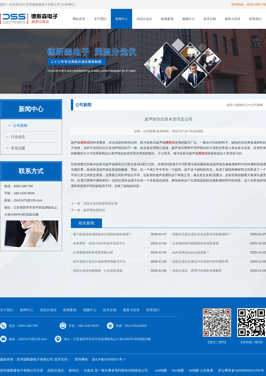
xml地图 (161, 370)
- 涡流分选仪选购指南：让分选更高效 (97, 270)
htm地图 (178, 370)
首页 (229, 105)
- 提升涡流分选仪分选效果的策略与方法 (98, 261)
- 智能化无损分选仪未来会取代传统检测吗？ (200, 234)
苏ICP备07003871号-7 (108, 359)
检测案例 (167, 19)
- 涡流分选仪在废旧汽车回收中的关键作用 (199, 261)
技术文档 (209, 19)
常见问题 (18, 148)
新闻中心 (121, 19)
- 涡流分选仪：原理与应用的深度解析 (196, 270)
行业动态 (18, 137)
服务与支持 (232, 19)
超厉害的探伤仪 (94, 210)
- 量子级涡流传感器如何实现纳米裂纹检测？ (101, 234)
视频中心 (188, 19)
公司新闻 (20, 125)
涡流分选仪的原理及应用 (100, 203)
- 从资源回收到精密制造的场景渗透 (194, 243)
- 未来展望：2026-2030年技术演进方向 (98, 243)
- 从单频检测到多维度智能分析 (92, 252)
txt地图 (194, 370)
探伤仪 (74, 370)
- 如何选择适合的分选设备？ (190, 252)
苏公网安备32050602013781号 (241, 370)
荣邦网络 (81, 359)
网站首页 (79, 19)
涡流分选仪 (144, 19)
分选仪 (89, 370)
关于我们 (100, 19)
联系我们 (255, 19)
